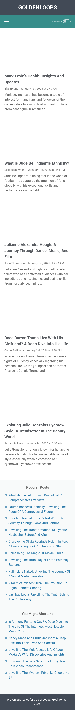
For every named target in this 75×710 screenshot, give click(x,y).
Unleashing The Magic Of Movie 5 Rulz (35, 553)
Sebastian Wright (15, 169)
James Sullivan (13, 443)
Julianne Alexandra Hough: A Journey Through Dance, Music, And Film (36, 250)
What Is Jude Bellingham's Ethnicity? (36, 163)
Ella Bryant (11, 88)
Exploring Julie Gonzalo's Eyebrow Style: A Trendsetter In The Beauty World (34, 431)
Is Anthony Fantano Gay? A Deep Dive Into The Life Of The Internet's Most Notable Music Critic (38, 626)
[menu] (9, 21)
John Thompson (14, 263)
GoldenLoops (37, 7)
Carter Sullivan (13, 350)
